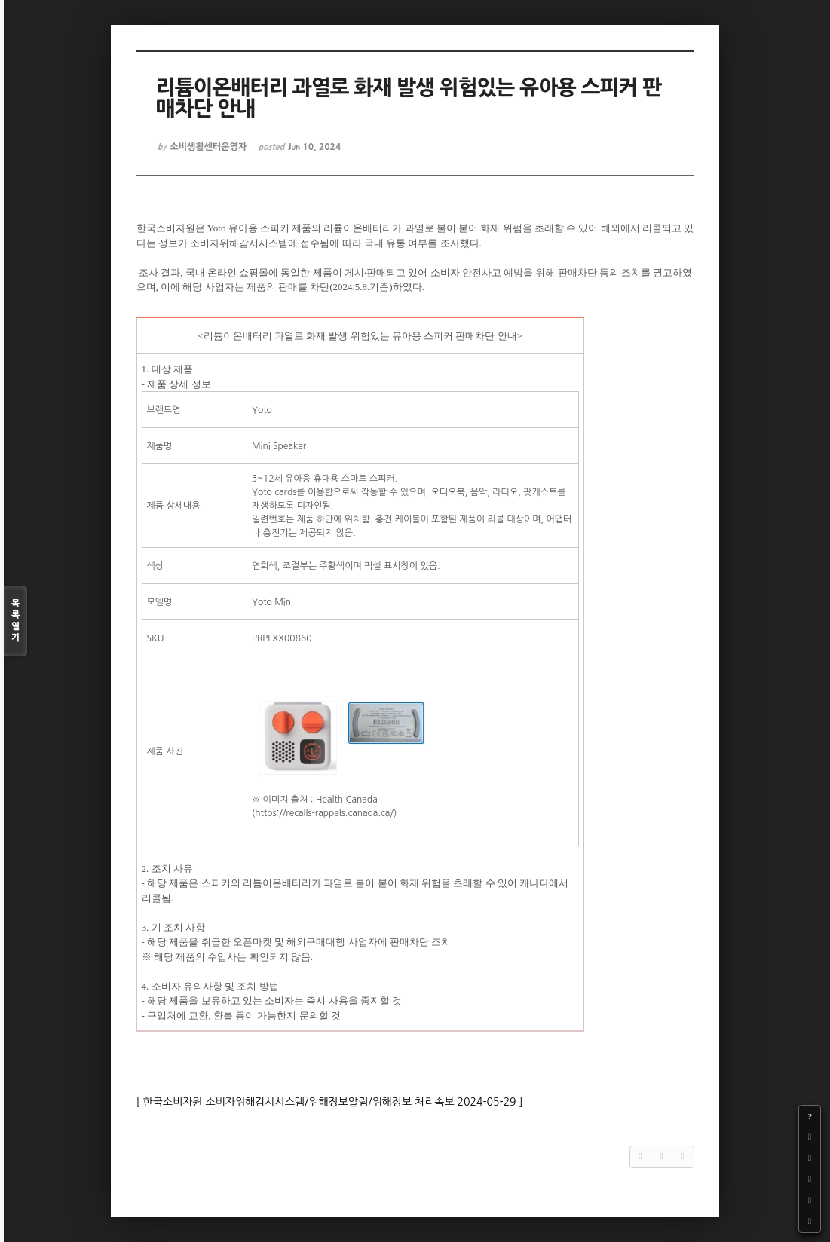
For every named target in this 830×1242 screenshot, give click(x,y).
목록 (15, 621)
